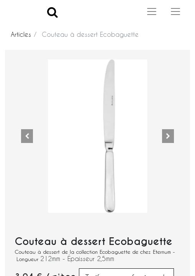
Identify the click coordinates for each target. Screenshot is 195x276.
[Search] (52, 12)
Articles (21, 34)
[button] (27, 136)
